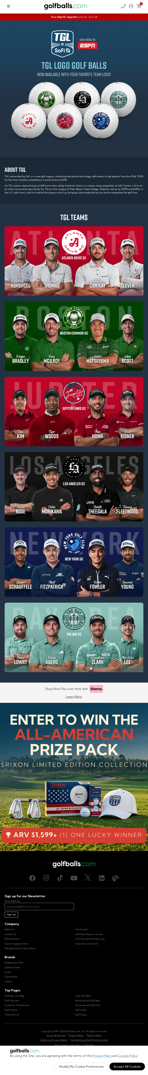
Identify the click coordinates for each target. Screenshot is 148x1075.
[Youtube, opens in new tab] (74, 878)
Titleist (8, 981)
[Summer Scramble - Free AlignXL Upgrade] (74, 17)
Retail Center (12, 938)
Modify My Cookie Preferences (81, 1066)
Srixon (8, 972)
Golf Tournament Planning (89, 938)
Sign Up (11, 914)
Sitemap (88, 1044)
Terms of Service (55, 1035)
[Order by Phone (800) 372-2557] (123, 6)
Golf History (11, 1009)
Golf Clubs (81, 1009)
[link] (131, 6)
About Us (10, 929)
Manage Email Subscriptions (20, 948)
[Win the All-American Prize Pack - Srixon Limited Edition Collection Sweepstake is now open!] (74, 777)
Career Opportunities (16, 943)
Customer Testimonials (17, 1005)
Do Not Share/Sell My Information (89, 1040)
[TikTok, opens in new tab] (60, 878)
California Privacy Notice (53, 1040)
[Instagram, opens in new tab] (46, 878)
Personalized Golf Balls (87, 1000)
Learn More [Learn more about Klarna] (74, 697)
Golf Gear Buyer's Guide (89, 934)
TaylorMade (11, 976)
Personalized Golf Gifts (88, 1005)
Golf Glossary (12, 1000)
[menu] (8, 6)
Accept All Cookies (127, 1066)
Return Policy (94, 1035)
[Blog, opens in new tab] (115, 878)
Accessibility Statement (68, 1044)
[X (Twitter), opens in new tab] (87, 878)
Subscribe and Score (86, 943)
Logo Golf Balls (83, 995)
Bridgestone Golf (14, 962)
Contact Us (10, 934)
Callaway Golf (12, 967)
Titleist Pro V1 (12, 1014)
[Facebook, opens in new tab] (32, 878)
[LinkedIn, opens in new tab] (101, 878)
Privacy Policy (102, 1056)
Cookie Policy (128, 1056)
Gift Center (81, 929)
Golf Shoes (81, 1014)
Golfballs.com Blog (14, 995)
